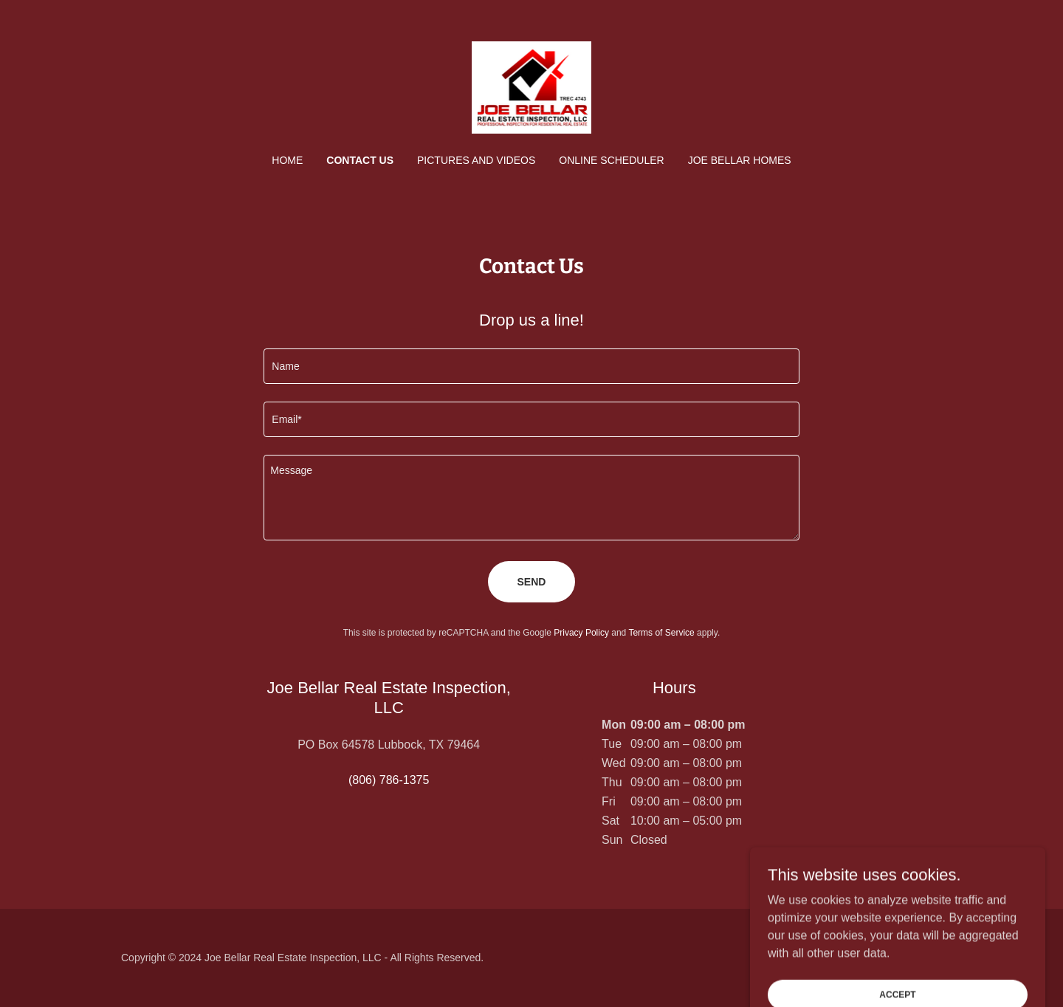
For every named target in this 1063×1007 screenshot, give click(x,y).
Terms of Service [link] (661, 633)
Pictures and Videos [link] (476, 160)
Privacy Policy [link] (581, 633)
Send (531, 582)
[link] (532, 86)
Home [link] (287, 160)
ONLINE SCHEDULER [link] (611, 160)
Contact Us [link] (359, 160)
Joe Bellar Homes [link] (739, 160)
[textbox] (531, 366)
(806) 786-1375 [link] (388, 780)
